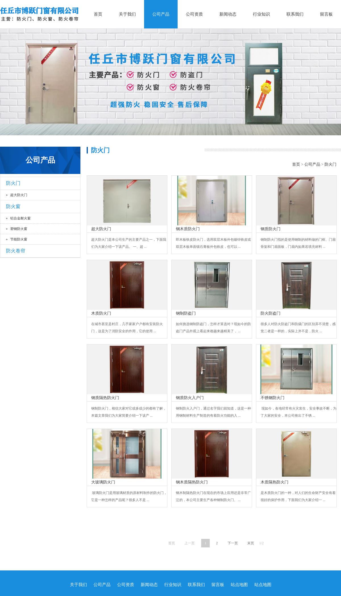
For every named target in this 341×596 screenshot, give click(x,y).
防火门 (13, 183)
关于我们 (127, 14)
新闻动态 (227, 14)
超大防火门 (18, 195)
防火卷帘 (15, 251)
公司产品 (160, 14)
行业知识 (261, 14)
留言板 (326, 14)
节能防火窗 (18, 239)
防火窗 (13, 206)
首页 (98, 14)
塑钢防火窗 (18, 229)
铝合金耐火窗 (20, 218)
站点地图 (239, 584)
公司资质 (194, 14)
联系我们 (294, 14)
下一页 (233, 543)
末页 (250, 543)
